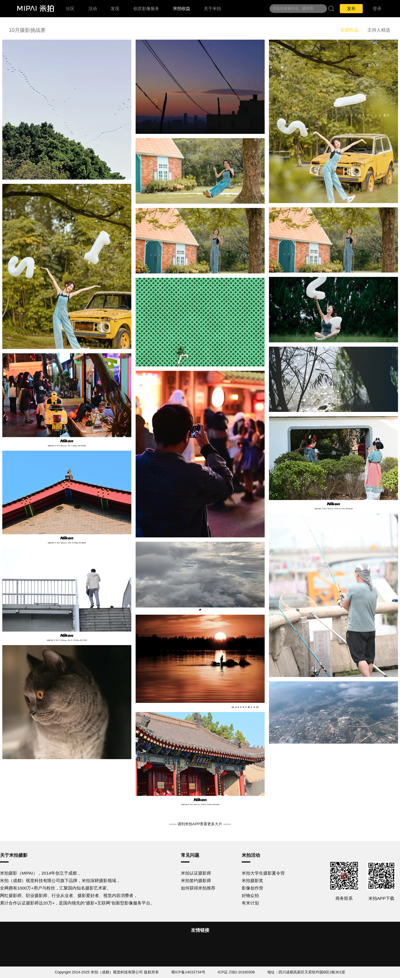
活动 (92, 8)
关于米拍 (212, 8)
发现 (115, 8)
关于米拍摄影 (14, 855)
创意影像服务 (146, 8)
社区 (70, 8)
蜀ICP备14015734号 (188, 972)
